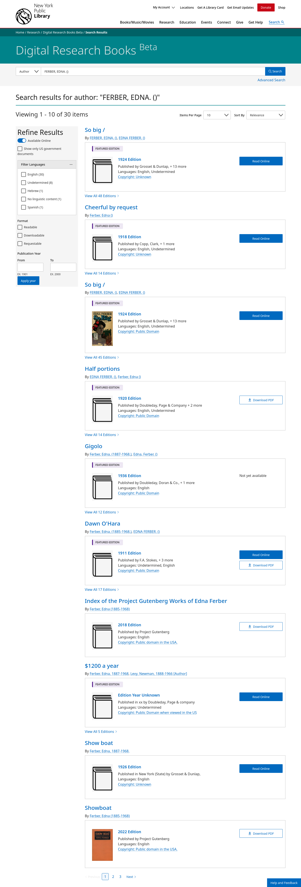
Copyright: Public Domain (138, 331)
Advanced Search (271, 80)
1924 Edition (129, 159)
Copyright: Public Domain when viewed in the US (157, 712)
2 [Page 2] (113, 876)
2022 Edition (129, 831)
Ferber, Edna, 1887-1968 (109, 673)
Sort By (239, 115)
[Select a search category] (28, 71)
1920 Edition (129, 398)
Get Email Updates (240, 7)
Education (188, 22)
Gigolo (93, 446)
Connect (224, 22)
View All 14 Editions (102, 273)
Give (239, 22)
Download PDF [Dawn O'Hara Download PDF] (261, 565)
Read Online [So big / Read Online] (260, 161)
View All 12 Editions (102, 512)
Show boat (99, 743)
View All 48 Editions (102, 195)
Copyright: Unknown (134, 176)
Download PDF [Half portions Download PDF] (261, 400)
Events (206, 22)
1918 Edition (129, 236)
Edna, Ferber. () (145, 454)
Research (166, 22)
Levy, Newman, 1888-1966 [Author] (158, 673)
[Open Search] (276, 22)
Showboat (98, 808)
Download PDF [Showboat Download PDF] (261, 833)
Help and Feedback (284, 883)
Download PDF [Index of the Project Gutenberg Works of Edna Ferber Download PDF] (261, 626)
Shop (281, 7)
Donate (266, 7)
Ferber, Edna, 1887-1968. (109, 751)
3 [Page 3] (120, 876)
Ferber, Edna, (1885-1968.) (111, 531)
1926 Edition (129, 766)
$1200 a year (102, 666)
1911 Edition (129, 553)
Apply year (28, 281)
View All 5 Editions (101, 731)
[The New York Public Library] (34, 13)
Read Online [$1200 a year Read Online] (260, 697)
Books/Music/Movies (137, 22)
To (52, 260)
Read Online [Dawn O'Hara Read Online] (260, 555)
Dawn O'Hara (102, 523)
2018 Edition (129, 624)
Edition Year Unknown (139, 695)
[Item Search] (153, 71)
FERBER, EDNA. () (103, 138)
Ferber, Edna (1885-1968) (110, 609)
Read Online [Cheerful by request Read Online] (260, 238)
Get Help (255, 22)
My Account (164, 7)
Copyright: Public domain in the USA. (147, 642)
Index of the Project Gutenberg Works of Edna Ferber (156, 601)
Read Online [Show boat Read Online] (260, 769)
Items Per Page (190, 115)
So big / (95, 130)
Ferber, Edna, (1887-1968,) (111, 454)
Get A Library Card (210, 7)
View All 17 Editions (102, 589)
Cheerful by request (111, 207)
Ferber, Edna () (101, 215)
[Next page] (130, 876)
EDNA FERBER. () (132, 138)
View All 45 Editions (102, 357)
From (21, 260)
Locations (187, 7)
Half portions (102, 368)
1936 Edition (129, 475)
